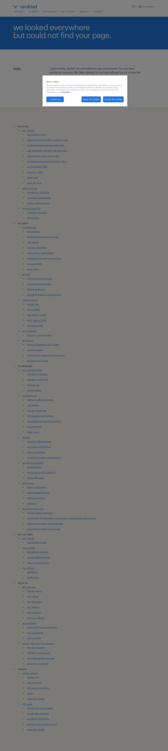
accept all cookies (113, 99)
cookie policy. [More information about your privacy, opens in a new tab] (65, 92)
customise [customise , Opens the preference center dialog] (55, 99)
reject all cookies (91, 99)
